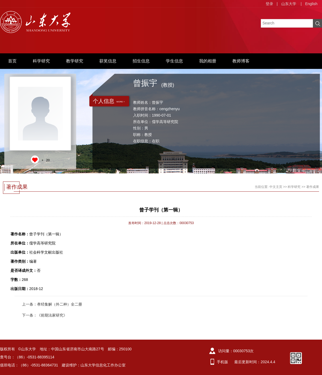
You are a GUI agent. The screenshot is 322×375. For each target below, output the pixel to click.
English (311, 4)
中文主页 (275, 187)
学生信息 (174, 61)
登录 (269, 4)
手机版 (222, 362)
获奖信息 (107, 61)
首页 (12, 61)
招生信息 (141, 61)
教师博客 (241, 61)
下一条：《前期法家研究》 (44, 315)
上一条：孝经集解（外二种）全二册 (52, 304)
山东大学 (288, 4)
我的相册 (207, 61)
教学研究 (74, 61)
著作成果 (312, 187)
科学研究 (41, 61)
